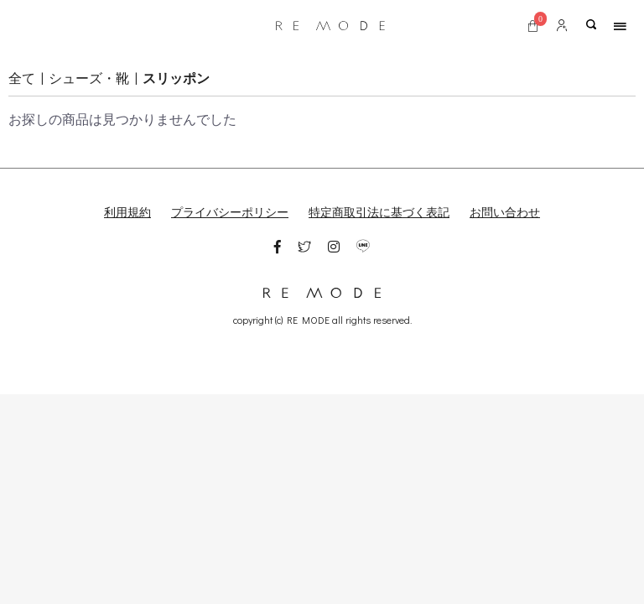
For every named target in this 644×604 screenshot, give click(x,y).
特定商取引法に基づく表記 (379, 212)
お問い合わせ (505, 212)
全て (21, 77)
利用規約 (127, 212)
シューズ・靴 (89, 77)
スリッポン (176, 77)
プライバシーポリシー (229, 212)
